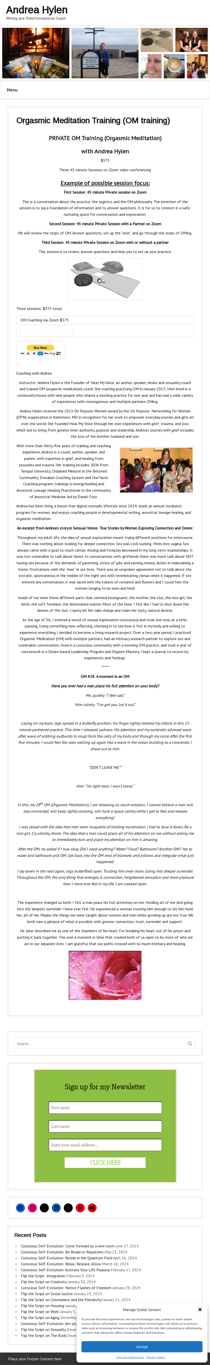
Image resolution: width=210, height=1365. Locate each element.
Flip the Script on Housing (42, 1305)
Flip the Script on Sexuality (43, 1329)
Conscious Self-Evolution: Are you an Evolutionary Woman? (70, 1323)
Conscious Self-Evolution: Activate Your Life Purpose (65, 1269)
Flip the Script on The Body (43, 1335)
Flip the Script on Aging (40, 1317)
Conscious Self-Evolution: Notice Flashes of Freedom (66, 1287)
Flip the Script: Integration (43, 1275)
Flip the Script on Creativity (44, 1281)
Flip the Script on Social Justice (47, 1293)
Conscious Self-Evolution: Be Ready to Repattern (62, 1251)
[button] (200, 1309)
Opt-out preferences (130, 1357)
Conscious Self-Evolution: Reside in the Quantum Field (66, 1257)
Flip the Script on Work (40, 1311)
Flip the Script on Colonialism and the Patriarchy (61, 1299)
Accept (142, 1347)
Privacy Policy (155, 1357)
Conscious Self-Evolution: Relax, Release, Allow (61, 1263)
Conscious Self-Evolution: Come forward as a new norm (68, 1245)
